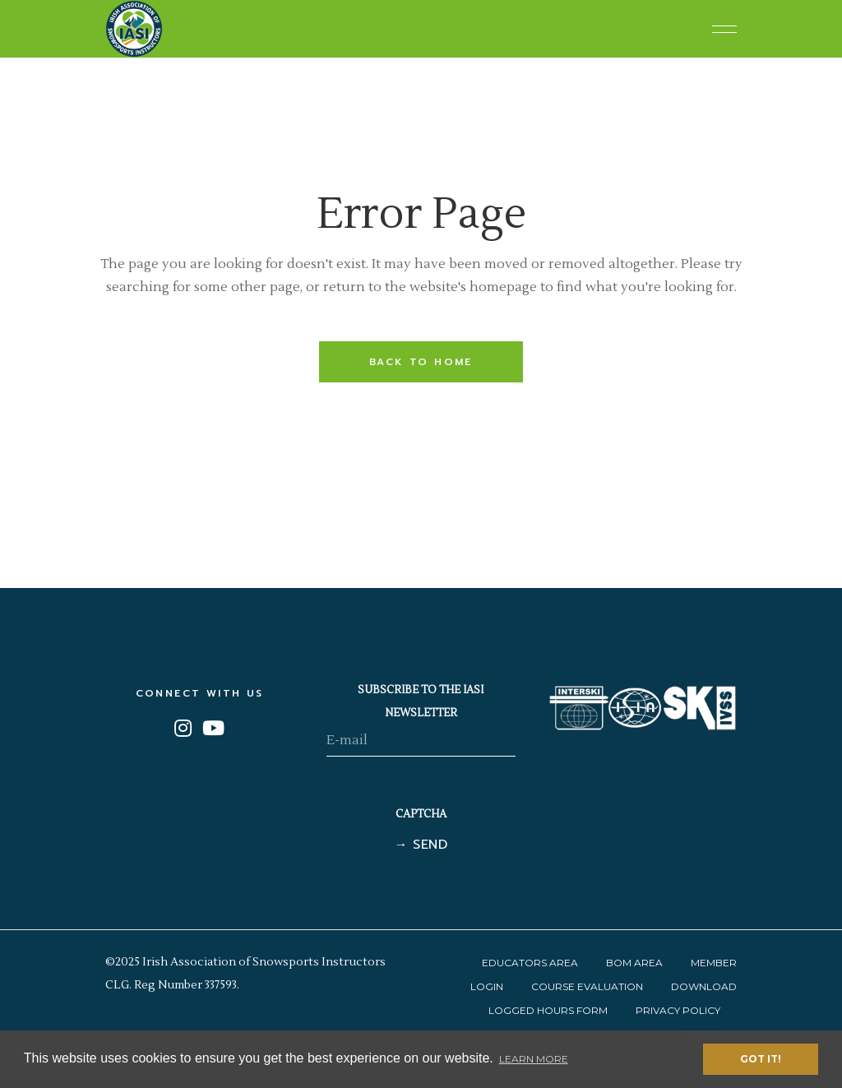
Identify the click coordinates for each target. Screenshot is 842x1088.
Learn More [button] (533, 1059)
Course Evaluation (587, 986)
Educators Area (530, 962)
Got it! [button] (760, 1059)
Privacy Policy (678, 1010)
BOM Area (634, 962)
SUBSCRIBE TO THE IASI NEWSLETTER (420, 701)
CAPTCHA (421, 814)
